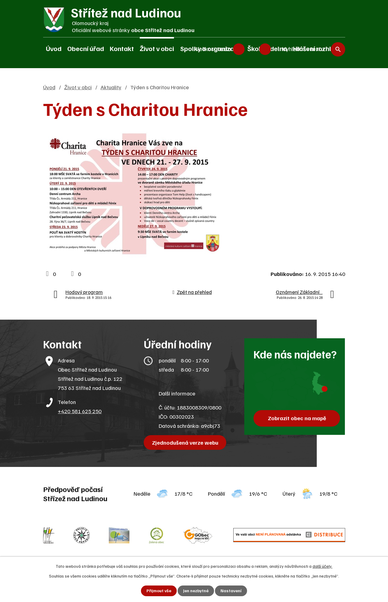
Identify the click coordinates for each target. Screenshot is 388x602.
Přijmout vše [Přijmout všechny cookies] (158, 590)
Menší (239, 49)
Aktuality (111, 87)
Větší (265, 49)
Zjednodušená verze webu (185, 442)
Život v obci (157, 48)
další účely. (322, 566)
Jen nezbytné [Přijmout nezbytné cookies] (196, 590)
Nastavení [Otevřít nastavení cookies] (231, 590)
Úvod (53, 48)
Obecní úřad (85, 48)
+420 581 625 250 (80, 411)
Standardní (252, 49)
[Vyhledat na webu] (310, 49)
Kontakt (122, 48)
